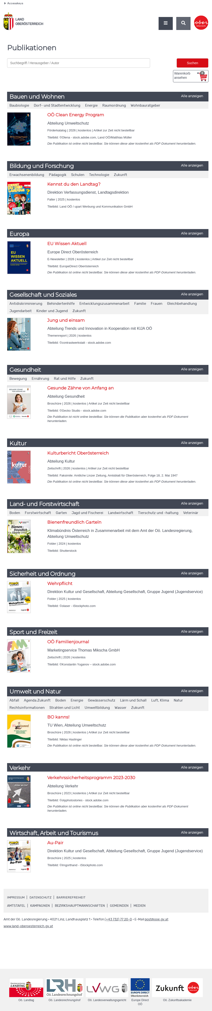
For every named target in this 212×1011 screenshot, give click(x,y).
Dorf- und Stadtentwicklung (57, 105)
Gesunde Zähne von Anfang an (80, 388)
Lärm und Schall (133, 700)
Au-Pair (55, 842)
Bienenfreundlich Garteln (74, 522)
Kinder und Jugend (52, 311)
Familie (140, 303)
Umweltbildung (97, 708)
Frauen (156, 303)
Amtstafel (16, 905)
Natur (178, 700)
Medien (140, 905)
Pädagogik (57, 175)
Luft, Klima (160, 700)
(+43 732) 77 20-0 (118, 919)
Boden (14, 513)
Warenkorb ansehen (189, 75)
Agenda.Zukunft (37, 700)
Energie (91, 105)
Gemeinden (119, 905)
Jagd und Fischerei (87, 513)
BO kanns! (58, 717)
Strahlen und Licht (64, 708)
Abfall (14, 700)
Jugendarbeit (20, 311)
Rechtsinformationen (27, 708)
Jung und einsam (66, 320)
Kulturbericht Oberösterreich (78, 453)
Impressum (16, 897)
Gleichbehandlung (182, 303)
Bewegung (18, 378)
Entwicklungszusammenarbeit (104, 303)
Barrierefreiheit (73, 897)
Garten (61, 513)
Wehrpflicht (59, 583)
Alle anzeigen (192, 96)
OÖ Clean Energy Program (75, 114)
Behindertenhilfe (61, 303)
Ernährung (40, 378)
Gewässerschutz (101, 700)
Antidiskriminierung (25, 303)
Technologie (99, 175)
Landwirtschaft (120, 513)
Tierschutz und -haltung (158, 513)
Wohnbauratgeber (145, 105)
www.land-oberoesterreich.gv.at (28, 926)
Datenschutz (42, 897)
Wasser (120, 708)
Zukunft (120, 175)
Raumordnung (114, 105)
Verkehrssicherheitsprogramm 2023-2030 (91, 777)
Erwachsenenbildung (26, 175)
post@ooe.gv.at (156, 919)
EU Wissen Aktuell (67, 243)
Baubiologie (19, 105)
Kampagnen (40, 905)
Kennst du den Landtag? (73, 184)
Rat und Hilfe (65, 378)
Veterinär (190, 513)
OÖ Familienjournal (68, 641)
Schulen (77, 175)
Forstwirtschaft (38, 513)
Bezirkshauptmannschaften (80, 905)
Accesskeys (13, 3)
